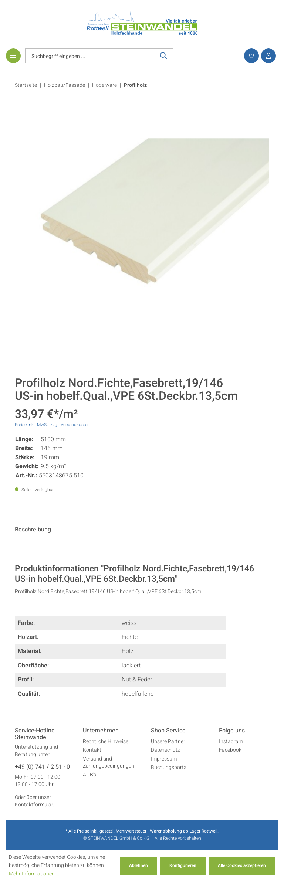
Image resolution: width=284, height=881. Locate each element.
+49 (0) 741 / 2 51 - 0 (42, 767)
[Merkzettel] (250, 55)
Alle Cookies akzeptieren (242, 865)
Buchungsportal (169, 767)
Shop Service (168, 731)
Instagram (231, 741)
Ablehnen (138, 865)
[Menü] (13, 55)
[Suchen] (163, 55)
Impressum (164, 759)
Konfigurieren (182, 865)
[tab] (33, 531)
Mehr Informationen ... (34, 874)
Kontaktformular (34, 805)
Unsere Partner (168, 741)
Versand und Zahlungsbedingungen (108, 762)
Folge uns (232, 731)
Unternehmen (101, 731)
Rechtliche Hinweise (105, 741)
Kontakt (92, 750)
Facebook (230, 750)
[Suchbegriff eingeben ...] (90, 55)
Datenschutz (165, 750)
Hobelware (104, 85)
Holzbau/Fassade (64, 85)
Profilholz (135, 85)
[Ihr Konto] (267, 55)
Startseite (26, 85)
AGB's (89, 775)
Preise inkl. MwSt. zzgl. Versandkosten (52, 424)
